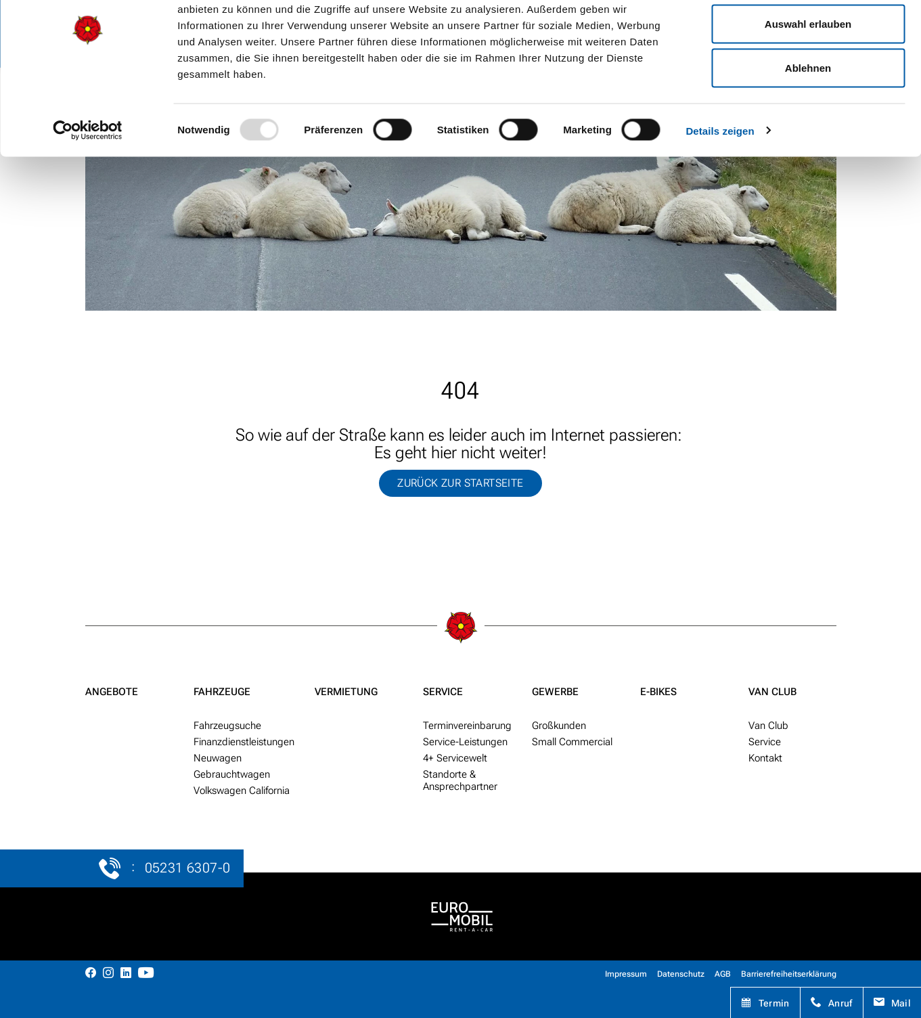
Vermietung (346, 692)
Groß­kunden (559, 726)
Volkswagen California (242, 790)
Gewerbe (555, 692)
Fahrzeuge (222, 692)
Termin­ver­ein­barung (467, 726)
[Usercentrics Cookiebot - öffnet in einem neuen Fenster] (87, 187)
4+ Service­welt (455, 758)
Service (443, 692)
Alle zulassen (808, 35)
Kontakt (765, 758)
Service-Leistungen (465, 742)
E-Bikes (658, 692)
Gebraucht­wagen (232, 774)
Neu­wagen (218, 758)
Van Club (772, 692)
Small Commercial (572, 742)
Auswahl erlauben (808, 80)
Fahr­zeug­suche (227, 726)
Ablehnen (808, 124)
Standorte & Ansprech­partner (460, 780)
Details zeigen (720, 187)
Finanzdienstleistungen (244, 742)
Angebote (111, 692)
